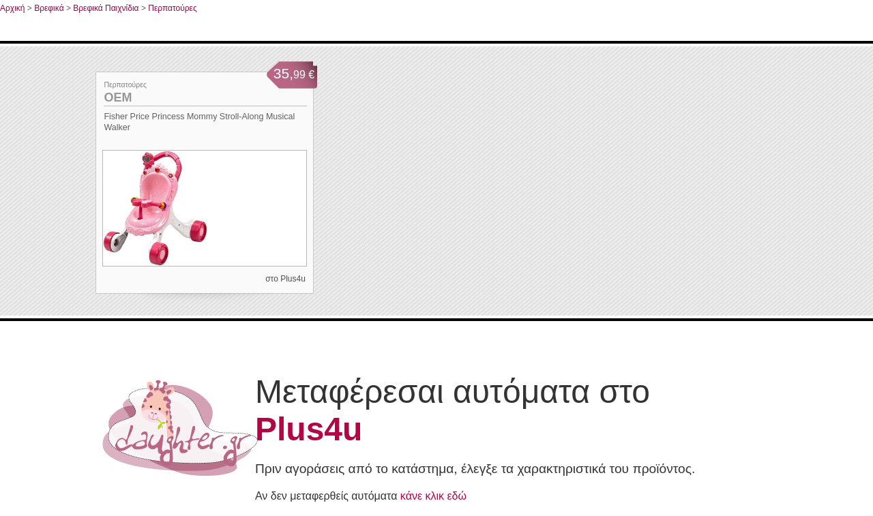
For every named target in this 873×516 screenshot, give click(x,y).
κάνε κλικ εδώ (433, 496)
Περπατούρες (172, 8)
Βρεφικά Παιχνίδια (105, 8)
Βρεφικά (48, 8)
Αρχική (12, 8)
